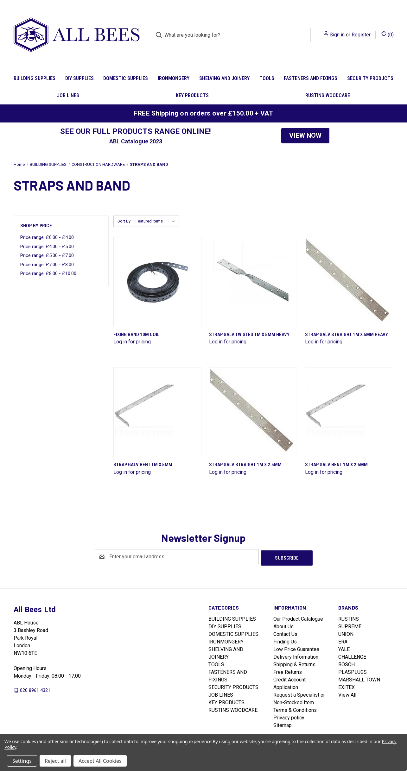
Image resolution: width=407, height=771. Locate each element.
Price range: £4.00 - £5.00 (47, 246)
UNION (345, 633)
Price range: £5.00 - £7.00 (47, 255)
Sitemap (282, 724)
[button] (305, 136)
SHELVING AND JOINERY (224, 78)
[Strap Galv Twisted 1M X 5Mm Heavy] (253, 282)
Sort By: (124, 221)
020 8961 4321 (35, 689)
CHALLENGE (352, 656)
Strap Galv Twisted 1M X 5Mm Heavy (249, 334)
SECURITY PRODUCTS (370, 78)
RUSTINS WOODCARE (327, 95)
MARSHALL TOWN (359, 678)
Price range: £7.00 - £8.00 (47, 264)
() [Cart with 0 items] (387, 34)
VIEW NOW (305, 135)
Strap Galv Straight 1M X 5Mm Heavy (346, 334)
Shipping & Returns (294, 663)
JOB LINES (68, 95)
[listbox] (157, 221)
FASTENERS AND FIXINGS (310, 78)
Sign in (337, 35)
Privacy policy (288, 716)
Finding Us (285, 640)
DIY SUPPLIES (79, 78)
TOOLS (266, 78)
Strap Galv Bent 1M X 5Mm (142, 464)
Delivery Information (295, 656)
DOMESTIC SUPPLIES (125, 78)
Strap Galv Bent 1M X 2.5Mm (336, 464)
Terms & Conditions (295, 709)
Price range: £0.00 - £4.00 (47, 237)
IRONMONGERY (173, 78)
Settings (22, 760)
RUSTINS (348, 618)
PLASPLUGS (352, 671)
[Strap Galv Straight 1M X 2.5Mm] (253, 412)
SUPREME (349, 625)
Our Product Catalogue (298, 618)
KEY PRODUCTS (192, 95)
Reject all (55, 760)
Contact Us (285, 633)
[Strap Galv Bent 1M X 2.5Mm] (349, 412)
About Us (283, 625)
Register (361, 35)
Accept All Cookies (100, 760)
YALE (344, 648)
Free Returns (287, 671)
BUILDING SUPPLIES (34, 78)
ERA (342, 640)
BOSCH (346, 663)
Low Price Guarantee (296, 648)
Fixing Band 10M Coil (136, 334)
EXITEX (346, 686)
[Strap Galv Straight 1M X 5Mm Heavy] (349, 282)
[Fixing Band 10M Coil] (157, 282)
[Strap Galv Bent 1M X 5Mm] (157, 412)
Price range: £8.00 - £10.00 (48, 273)
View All (347, 694)
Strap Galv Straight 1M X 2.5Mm (245, 464)
